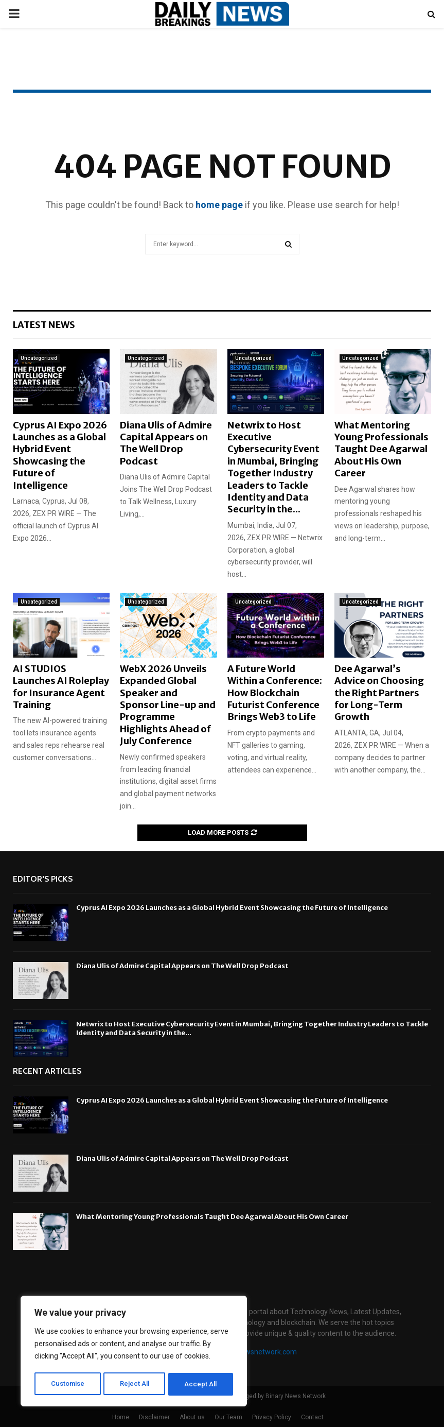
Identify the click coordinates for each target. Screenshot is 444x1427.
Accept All (201, 1384)
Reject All (135, 1384)
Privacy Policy (271, 1417)
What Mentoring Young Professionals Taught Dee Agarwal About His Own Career (381, 449)
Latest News (44, 325)
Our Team (228, 1417)
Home (120, 1417)
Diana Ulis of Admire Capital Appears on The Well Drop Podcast (166, 443)
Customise (67, 1384)
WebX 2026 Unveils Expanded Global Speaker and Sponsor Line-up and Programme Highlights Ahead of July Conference (168, 705)
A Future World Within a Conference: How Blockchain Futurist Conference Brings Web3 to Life (274, 693)
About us (192, 1417)
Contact (312, 1417)
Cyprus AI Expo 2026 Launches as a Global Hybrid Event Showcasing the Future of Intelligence (60, 455)
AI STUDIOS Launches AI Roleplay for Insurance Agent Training (61, 687)
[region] (134, 1352)
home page (219, 204)
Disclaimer (154, 1417)
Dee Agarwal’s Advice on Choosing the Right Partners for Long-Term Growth (379, 693)
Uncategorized (39, 358)
